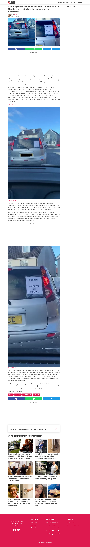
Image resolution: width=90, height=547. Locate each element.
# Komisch (18, 394)
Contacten (34, 525)
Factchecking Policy (52, 522)
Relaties (80, 2)
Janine (15, 14)
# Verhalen (36, 394)
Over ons (34, 522)
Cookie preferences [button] (73, 525)
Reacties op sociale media (54, 534)
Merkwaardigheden (63, 2)
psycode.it (34, 528)
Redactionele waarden (53, 528)
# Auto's (10, 394)
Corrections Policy (51, 525)
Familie (73, 2)
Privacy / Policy (71, 522)
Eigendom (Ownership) (53, 531)
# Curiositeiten (27, 394)
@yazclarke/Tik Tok (14, 104)
